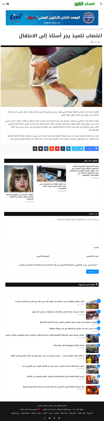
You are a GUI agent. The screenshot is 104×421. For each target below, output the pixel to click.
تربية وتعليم (15, 413)
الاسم (96, 247)
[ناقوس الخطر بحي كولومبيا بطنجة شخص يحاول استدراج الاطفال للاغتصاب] (18, 178)
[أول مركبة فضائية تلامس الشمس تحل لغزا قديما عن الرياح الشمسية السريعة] (92, 390)
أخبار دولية (64, 413)
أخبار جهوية (90, 28)
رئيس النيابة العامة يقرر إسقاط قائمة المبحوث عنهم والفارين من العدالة (55, 376)
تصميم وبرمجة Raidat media (29, 409)
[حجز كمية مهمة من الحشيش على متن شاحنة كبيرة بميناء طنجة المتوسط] (51, 173)
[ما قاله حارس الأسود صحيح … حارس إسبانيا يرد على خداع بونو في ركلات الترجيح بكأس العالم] (92, 359)
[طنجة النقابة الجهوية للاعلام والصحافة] (92, 348)
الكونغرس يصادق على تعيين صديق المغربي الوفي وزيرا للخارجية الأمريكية (69, 322)
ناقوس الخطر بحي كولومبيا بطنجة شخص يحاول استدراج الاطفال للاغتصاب (19, 197)
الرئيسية (98, 28)
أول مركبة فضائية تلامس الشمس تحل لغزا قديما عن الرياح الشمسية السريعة (53, 386)
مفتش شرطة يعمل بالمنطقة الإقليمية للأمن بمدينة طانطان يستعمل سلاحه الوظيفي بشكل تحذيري (45, 335)
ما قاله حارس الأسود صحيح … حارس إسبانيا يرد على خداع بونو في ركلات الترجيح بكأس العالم (47, 355)
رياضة (39, 413)
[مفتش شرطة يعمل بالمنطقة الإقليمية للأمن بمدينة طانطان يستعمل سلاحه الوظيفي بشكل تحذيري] (92, 338)
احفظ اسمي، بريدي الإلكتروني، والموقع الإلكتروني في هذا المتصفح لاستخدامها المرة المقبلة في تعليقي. (58, 264)
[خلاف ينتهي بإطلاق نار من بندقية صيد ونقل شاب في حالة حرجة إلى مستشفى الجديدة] (92, 304)
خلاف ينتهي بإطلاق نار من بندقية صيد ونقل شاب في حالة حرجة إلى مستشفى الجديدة (49, 301)
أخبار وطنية (72, 413)
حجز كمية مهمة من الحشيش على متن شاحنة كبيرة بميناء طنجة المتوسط (52, 186)
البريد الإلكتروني (92, 256)
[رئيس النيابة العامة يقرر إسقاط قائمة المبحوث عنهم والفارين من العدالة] (92, 379)
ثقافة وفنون (25, 413)
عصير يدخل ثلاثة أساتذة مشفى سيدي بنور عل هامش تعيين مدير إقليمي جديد (53, 366)
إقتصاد (45, 413)
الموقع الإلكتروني (43, 256)
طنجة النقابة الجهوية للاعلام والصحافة (69, 345)
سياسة (51, 413)
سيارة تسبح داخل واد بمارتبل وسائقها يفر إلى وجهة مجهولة (74, 328)
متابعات (33, 413)
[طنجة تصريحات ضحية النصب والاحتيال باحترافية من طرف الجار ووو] (92, 315)
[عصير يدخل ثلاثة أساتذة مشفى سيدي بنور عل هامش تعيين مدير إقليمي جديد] (92, 369)
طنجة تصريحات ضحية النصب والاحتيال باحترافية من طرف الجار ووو (58, 311)
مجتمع (57, 413)
